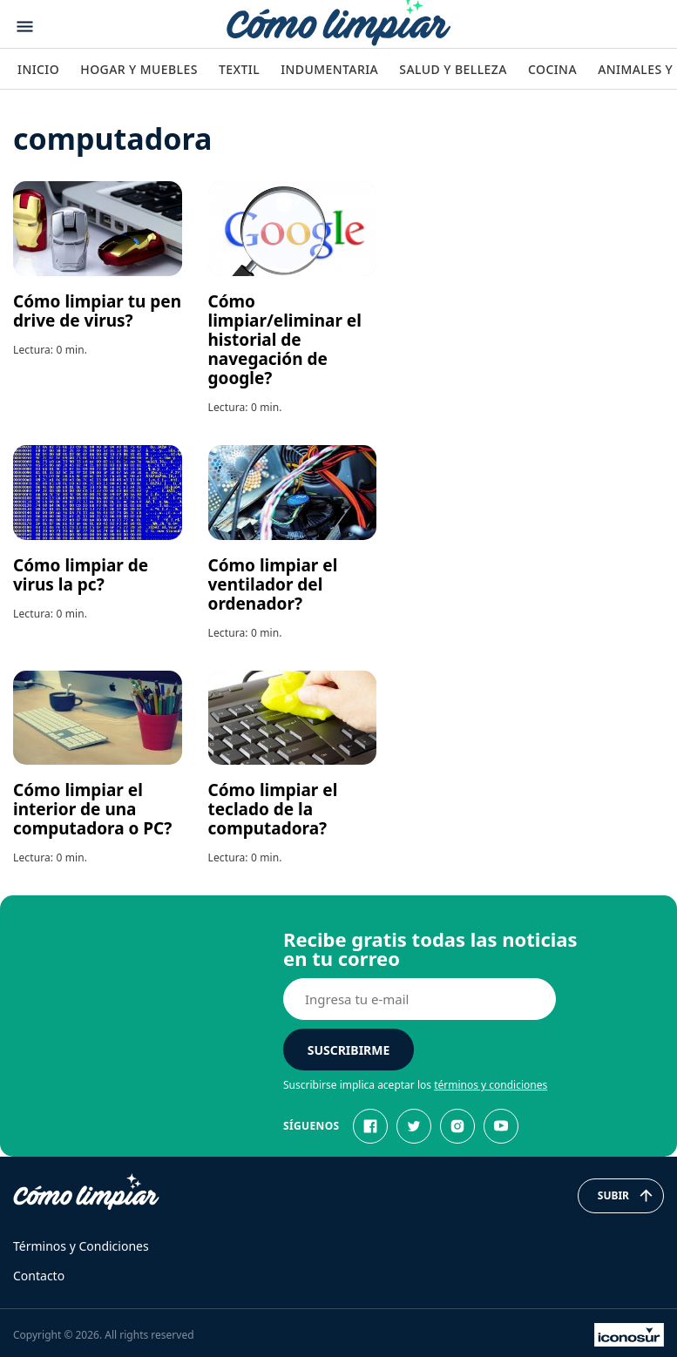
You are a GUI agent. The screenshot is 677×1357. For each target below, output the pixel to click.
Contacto (38, 1275)
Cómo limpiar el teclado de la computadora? (273, 809)
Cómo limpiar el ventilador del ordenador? (273, 584)
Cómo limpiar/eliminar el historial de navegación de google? (285, 339)
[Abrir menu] (24, 26)
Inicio (38, 69)
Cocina (552, 69)
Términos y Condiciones (81, 1246)
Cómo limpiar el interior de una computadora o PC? (92, 809)
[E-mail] (419, 999)
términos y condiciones (490, 1084)
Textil (239, 69)
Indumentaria (329, 69)
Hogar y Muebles (139, 69)
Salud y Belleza (452, 69)
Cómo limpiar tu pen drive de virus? (97, 311)
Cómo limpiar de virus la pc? (80, 575)
